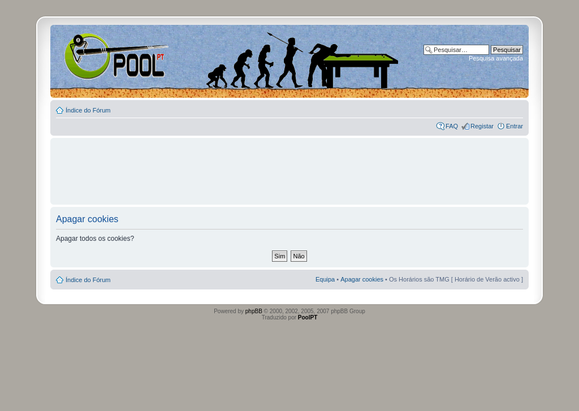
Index (86, 56)
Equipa (325, 279)
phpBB (253, 311)
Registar (482, 126)
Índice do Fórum (88, 110)
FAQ (452, 126)
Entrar (514, 126)
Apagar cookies (361, 279)
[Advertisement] (289, 166)
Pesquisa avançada (496, 58)
